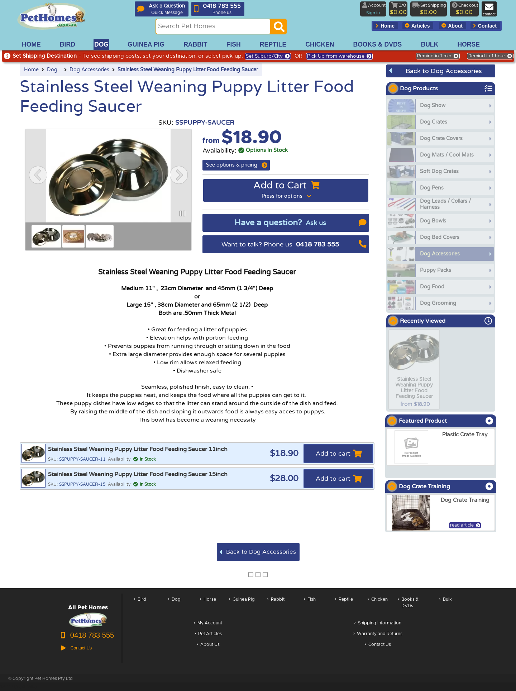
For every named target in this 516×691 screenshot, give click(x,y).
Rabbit (276, 606)
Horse (208, 606)
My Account (208, 623)
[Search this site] (213, 26)
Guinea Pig (242, 606)
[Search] (279, 28)
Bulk (445, 606)
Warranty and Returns (377, 634)
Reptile (344, 606)
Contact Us (378, 645)
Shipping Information (377, 623)
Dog (52, 70)
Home (31, 70)
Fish (310, 606)
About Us (208, 645)
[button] (38, 175)
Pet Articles (208, 634)
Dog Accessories (89, 70)
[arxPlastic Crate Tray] (440, 447)
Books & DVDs (408, 606)
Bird (140, 606)
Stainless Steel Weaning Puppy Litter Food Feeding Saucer (188, 70)
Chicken (378, 606)
